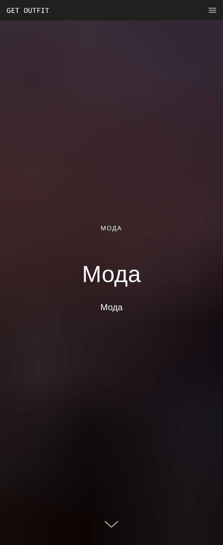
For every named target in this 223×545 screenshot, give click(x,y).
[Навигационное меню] (212, 10)
